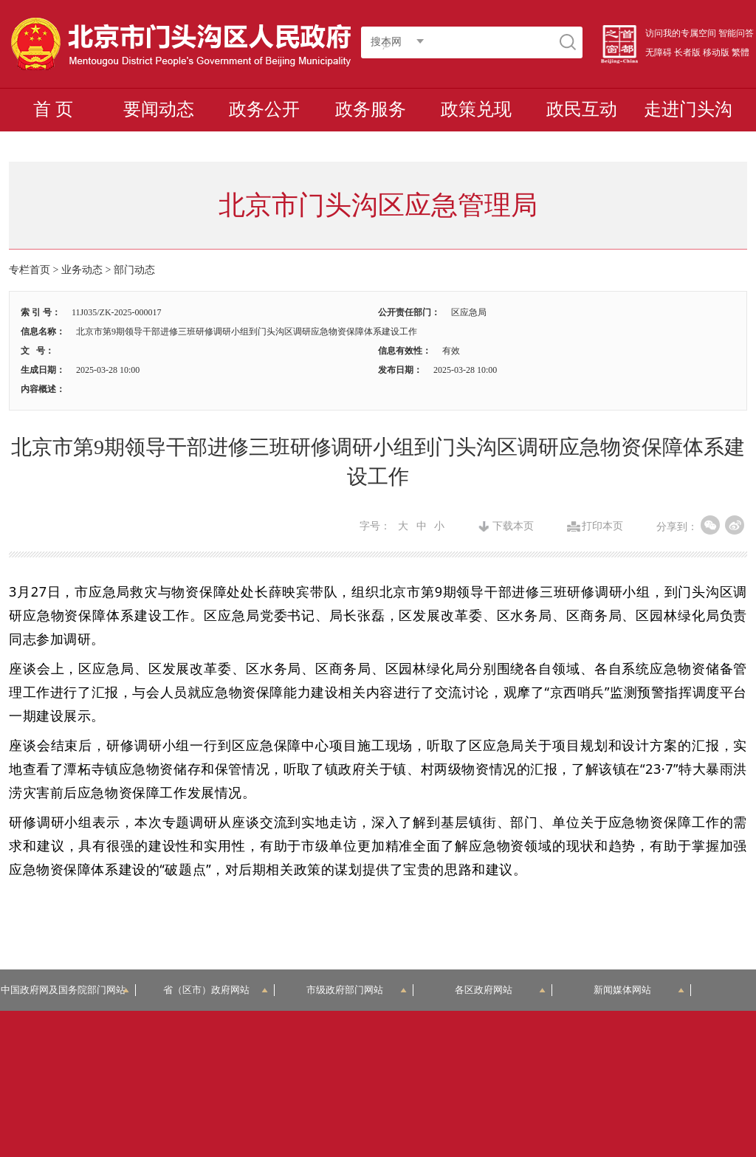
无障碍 (658, 52)
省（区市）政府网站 (215, 989)
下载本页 (513, 526)
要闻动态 (158, 109)
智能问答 (736, 33)
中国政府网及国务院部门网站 (68, 989)
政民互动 (581, 109)
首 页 (53, 109)
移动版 (716, 52)
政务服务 (370, 109)
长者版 (687, 52)
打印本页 (602, 526)
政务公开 (264, 109)
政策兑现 (476, 109)
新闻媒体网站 (639, 989)
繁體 (740, 52)
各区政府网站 (500, 989)
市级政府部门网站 (356, 989)
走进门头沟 (688, 109)
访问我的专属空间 (680, 33)
